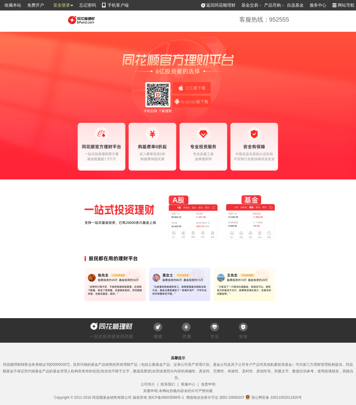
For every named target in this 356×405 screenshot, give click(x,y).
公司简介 (148, 384)
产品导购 (272, 5)
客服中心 (188, 384)
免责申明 (208, 384)
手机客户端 (118, 5)
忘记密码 (87, 5)
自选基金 (295, 5)
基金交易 (249, 5)
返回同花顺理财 (220, 5)
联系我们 (168, 384)
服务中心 (318, 5)
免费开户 (35, 5)
